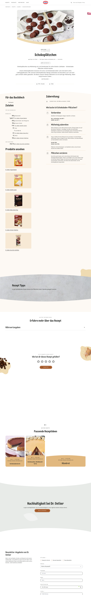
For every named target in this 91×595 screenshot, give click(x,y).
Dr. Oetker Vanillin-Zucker (21, 125)
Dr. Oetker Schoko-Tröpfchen (21, 138)
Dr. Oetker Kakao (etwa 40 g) (21, 133)
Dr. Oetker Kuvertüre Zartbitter (22, 144)
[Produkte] (14, 2)
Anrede (42, 563)
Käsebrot (66, 451)
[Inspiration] (22, 2)
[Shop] (28, 2)
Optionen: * (43, 557)
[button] (45, 47)
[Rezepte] (8, 2)
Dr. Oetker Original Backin (21, 118)
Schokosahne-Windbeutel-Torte (35, 451)
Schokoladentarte (15, 451)
